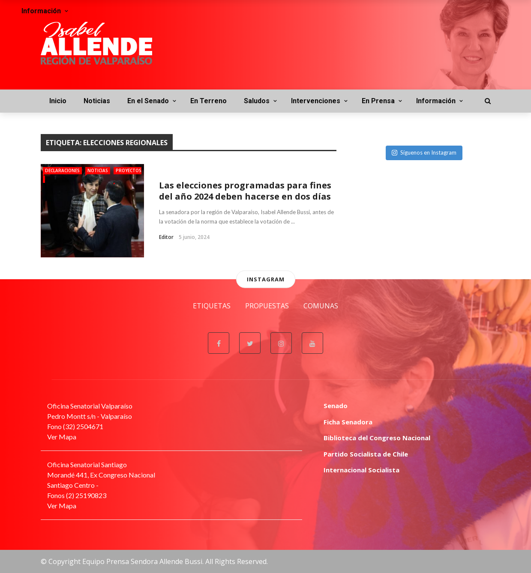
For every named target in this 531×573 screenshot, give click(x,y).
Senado (336, 405)
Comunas (320, 305)
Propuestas (267, 305)
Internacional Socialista (361, 470)
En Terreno (208, 101)
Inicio (57, 101)
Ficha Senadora (348, 422)
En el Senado (148, 101)
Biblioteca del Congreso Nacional (377, 437)
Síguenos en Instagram (424, 152)
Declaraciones (62, 170)
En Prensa (378, 101)
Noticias (97, 101)
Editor (166, 237)
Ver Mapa (61, 437)
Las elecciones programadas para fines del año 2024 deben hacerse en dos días (245, 190)
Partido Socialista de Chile (366, 454)
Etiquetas (212, 305)
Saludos (257, 101)
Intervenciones (315, 101)
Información (436, 101)
